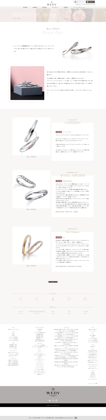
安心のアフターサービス (13, 360)
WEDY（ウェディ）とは (13, 337)
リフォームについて (92, 367)
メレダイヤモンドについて (39, 368)
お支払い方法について (92, 376)
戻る (53, 283)
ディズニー (69, 304)
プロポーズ (39, 339)
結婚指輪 (35, 7)
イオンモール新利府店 (13, 347)
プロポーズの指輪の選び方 (39, 341)
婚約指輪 (44, 7)
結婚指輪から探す (13, 353)
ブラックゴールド (40, 374)
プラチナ (40, 369)
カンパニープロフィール (79, 7)
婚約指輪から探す (13, 354)
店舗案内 (66, 7)
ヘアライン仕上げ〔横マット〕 (39, 381)
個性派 (53, 304)
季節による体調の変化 (13, 371)
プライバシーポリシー (92, 387)
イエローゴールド (40, 371)
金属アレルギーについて (93, 368)
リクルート (92, 385)
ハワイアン (37, 304)
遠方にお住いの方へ (13, 364)
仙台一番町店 (93, 343)
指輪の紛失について (92, 370)
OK (75, 417)
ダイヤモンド (55, 7)
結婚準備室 (39, 337)
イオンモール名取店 (13, 345)
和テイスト (85, 300)
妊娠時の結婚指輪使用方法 (13, 373)
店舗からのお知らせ (92, 337)
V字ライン (69, 317)
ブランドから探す (13, 356)
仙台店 (13, 342)
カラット (40, 358)
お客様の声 (92, 354)
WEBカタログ (80, 1)
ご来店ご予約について (92, 364)
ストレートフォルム (20, 317)
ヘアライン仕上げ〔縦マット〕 (39, 379)
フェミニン (37, 300)
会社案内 (93, 381)
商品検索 (25, 7)
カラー (39, 360)
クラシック (21, 304)
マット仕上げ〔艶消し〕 (40, 377)
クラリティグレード (39, 361)
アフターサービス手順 (13, 362)
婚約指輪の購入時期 (92, 359)
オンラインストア (92, 391)
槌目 (69, 321)
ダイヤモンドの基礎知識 (40, 353)
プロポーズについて (92, 360)
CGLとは (40, 364)
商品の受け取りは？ (92, 365)
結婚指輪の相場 (39, 342)
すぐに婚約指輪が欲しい (93, 362)
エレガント (53, 300)
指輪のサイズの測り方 (13, 368)
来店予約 (91, 1)
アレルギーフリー (85, 304)
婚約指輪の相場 (39, 344)
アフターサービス (93, 374)
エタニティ (85, 321)
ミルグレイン (53, 321)
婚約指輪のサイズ (40, 347)
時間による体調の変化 (13, 370)
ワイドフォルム (20, 321)
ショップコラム (92, 339)
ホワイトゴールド (40, 376)
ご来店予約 (92, 382)
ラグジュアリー (69, 300)
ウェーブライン (37, 317)
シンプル (20, 300)
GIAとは (40, 366)
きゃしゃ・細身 (85, 317)
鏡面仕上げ (39, 382)
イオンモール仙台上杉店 (13, 348)
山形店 (13, 343)
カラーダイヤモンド (36, 321)
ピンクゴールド (39, 373)
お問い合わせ (93, 384)
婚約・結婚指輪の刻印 (39, 349)
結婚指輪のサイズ (40, 345)
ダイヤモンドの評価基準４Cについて (40, 355)
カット (39, 356)
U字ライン (53, 317)
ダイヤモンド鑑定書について (40, 363)
